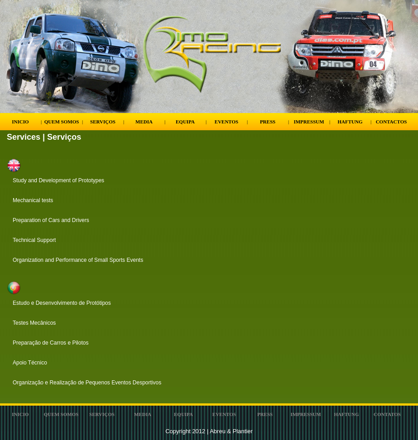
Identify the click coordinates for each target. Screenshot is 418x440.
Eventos (226, 121)
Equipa (185, 121)
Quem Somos (61, 121)
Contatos (387, 414)
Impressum (308, 121)
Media (144, 121)
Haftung (350, 121)
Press (267, 121)
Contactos (391, 121)
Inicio (20, 121)
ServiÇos (102, 414)
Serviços (102, 121)
